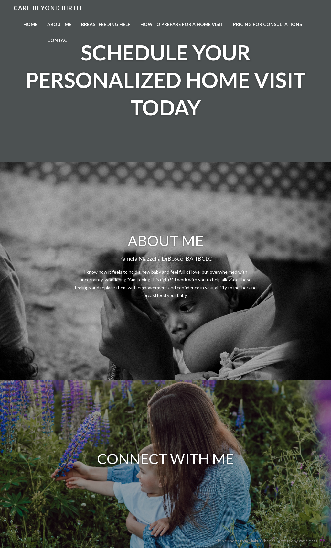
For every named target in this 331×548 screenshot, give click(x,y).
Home (30, 24)
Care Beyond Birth (48, 8)
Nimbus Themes (262, 541)
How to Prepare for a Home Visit (181, 24)
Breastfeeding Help (106, 24)
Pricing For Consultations (267, 24)
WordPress (307, 541)
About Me (59, 24)
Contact (58, 40)
